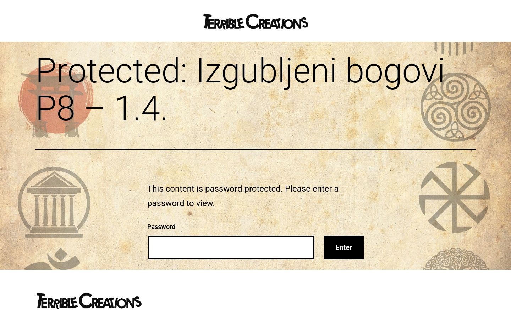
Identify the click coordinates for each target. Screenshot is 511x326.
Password (161, 226)
